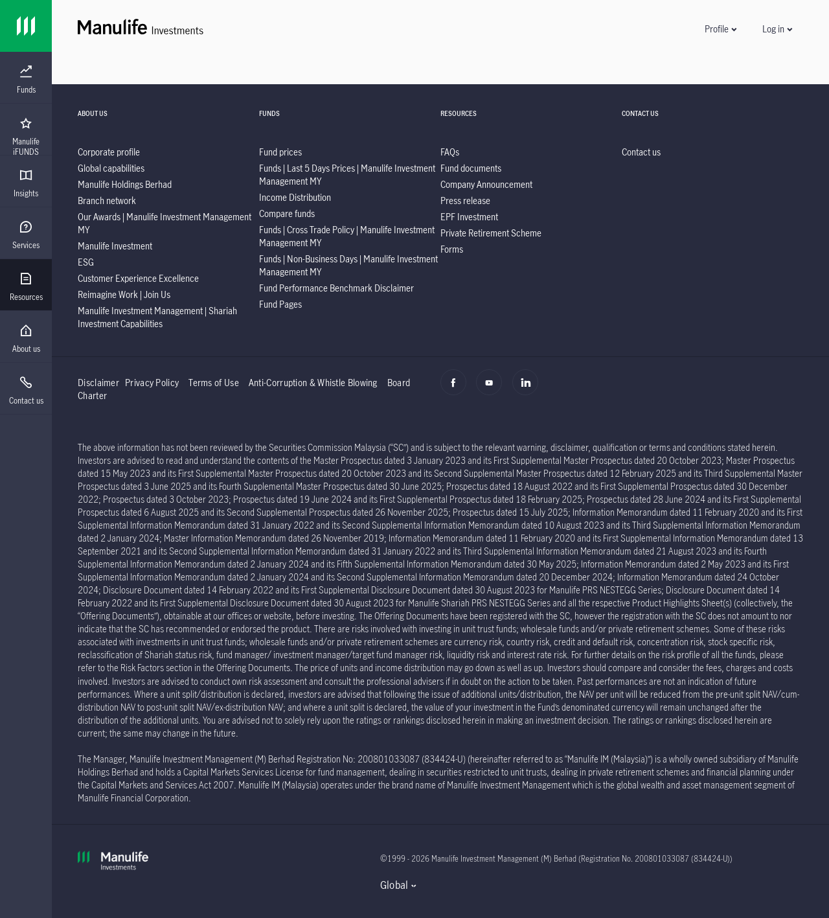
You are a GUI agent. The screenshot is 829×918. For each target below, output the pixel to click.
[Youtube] (492, 389)
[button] (720, 29)
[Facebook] (456, 389)
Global (394, 885)
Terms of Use (213, 382)
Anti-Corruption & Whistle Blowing (313, 382)
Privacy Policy (152, 382)
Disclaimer (98, 382)
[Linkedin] (528, 389)
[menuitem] (26, 80)
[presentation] (26, 78)
